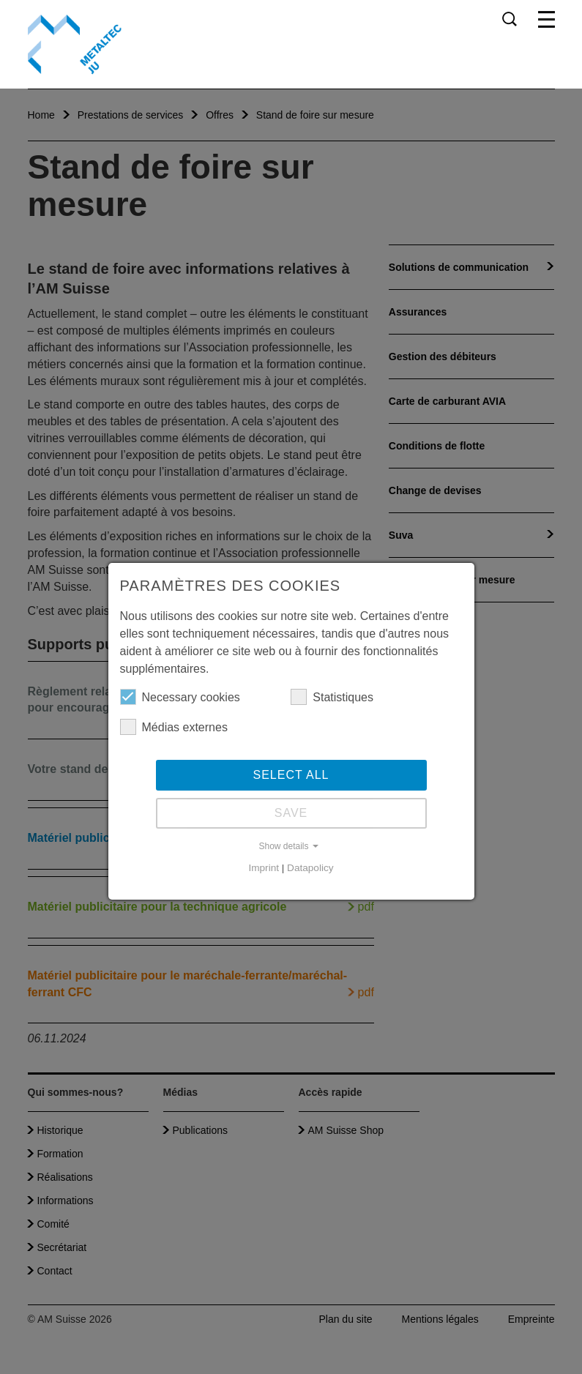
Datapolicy (310, 867)
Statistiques (332, 697)
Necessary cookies (180, 697)
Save (291, 813)
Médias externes (174, 727)
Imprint (263, 867)
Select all (291, 775)
